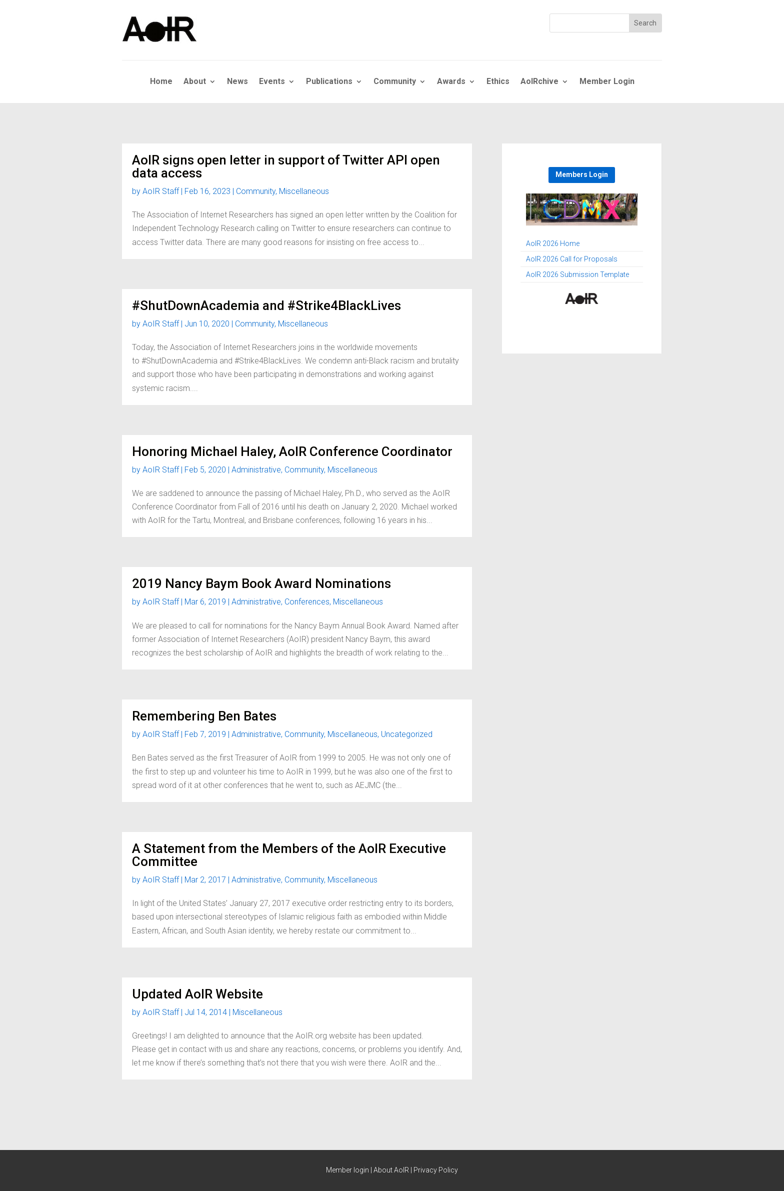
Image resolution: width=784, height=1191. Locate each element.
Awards (451, 82)
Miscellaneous (304, 191)
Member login (347, 1170)
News (237, 82)
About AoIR (391, 1170)
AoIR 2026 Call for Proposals (572, 259)
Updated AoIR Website (197, 994)
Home (161, 82)
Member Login (607, 82)
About (195, 82)
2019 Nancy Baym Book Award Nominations (261, 583)
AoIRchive (539, 82)
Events (272, 82)
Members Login (582, 174)
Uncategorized (406, 734)
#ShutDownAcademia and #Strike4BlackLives (266, 305)
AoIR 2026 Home (553, 244)
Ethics (498, 82)
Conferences (307, 601)
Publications (329, 82)
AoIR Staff (160, 191)
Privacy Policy (436, 1170)
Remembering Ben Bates (204, 716)
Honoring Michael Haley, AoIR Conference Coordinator (292, 451)
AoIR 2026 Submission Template (577, 274)
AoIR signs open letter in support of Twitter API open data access (286, 166)
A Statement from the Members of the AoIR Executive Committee (289, 855)
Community (395, 82)
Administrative (256, 469)
